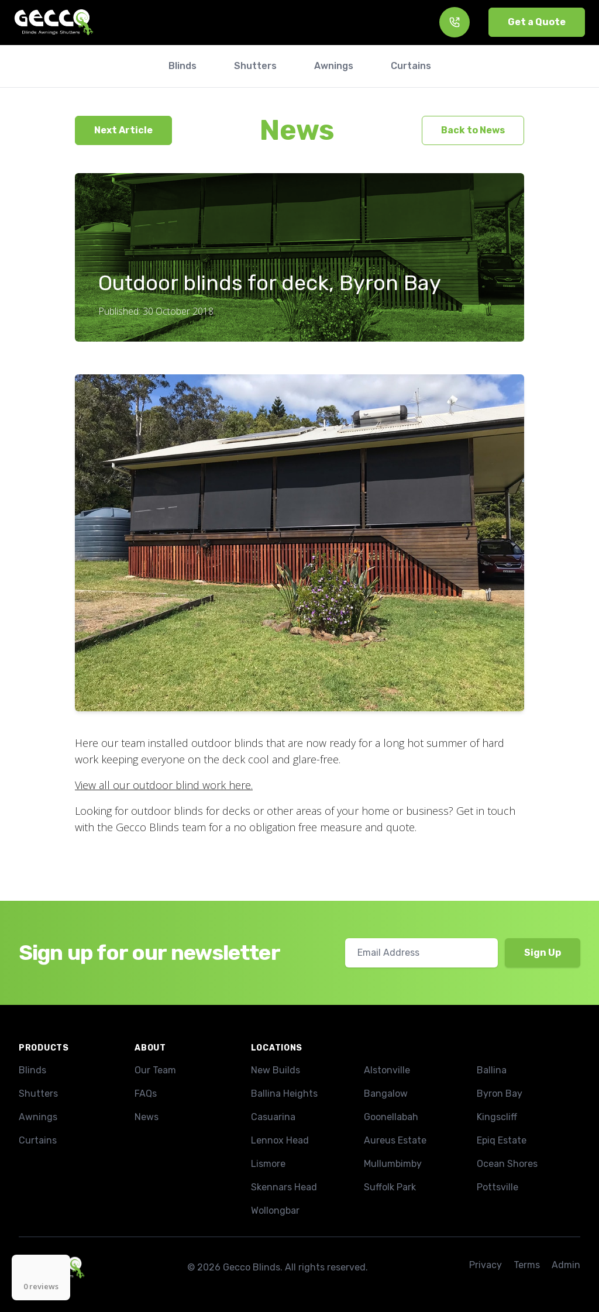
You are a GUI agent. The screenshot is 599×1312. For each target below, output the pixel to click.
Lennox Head (280, 1140)
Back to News (473, 130)
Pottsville (497, 1187)
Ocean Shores (507, 1163)
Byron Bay (499, 1093)
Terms (527, 1264)
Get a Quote (537, 21)
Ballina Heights (284, 1093)
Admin (566, 1264)
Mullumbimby (393, 1163)
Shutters (38, 1093)
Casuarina (273, 1116)
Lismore (268, 1163)
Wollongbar (275, 1210)
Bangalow (386, 1093)
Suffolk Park (390, 1187)
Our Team (155, 1070)
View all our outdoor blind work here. (164, 785)
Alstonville (387, 1070)
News (297, 130)
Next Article (123, 130)
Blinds (32, 1070)
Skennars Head (284, 1187)
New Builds (275, 1070)
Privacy (485, 1264)
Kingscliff (497, 1116)
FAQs (146, 1093)
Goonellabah (391, 1116)
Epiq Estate (501, 1140)
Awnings (38, 1116)
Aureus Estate (395, 1140)
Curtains (38, 1140)
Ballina (492, 1070)
